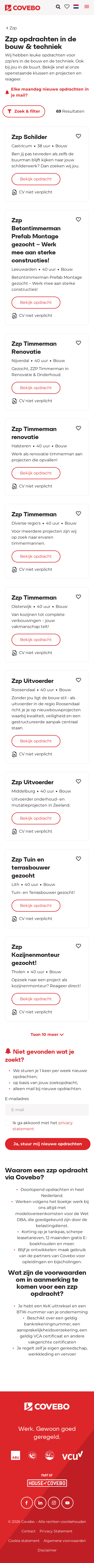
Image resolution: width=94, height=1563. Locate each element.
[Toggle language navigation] (86, 7)
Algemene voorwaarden (65, 1540)
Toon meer (47, 1034)
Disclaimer (47, 1550)
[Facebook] (27, 1503)
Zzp (11, 28)
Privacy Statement (56, 1531)
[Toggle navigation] (76, 7)
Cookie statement (24, 1540)
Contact (29, 1531)
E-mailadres (17, 1098)
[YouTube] (67, 1503)
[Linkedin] (40, 1503)
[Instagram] (54, 1503)
